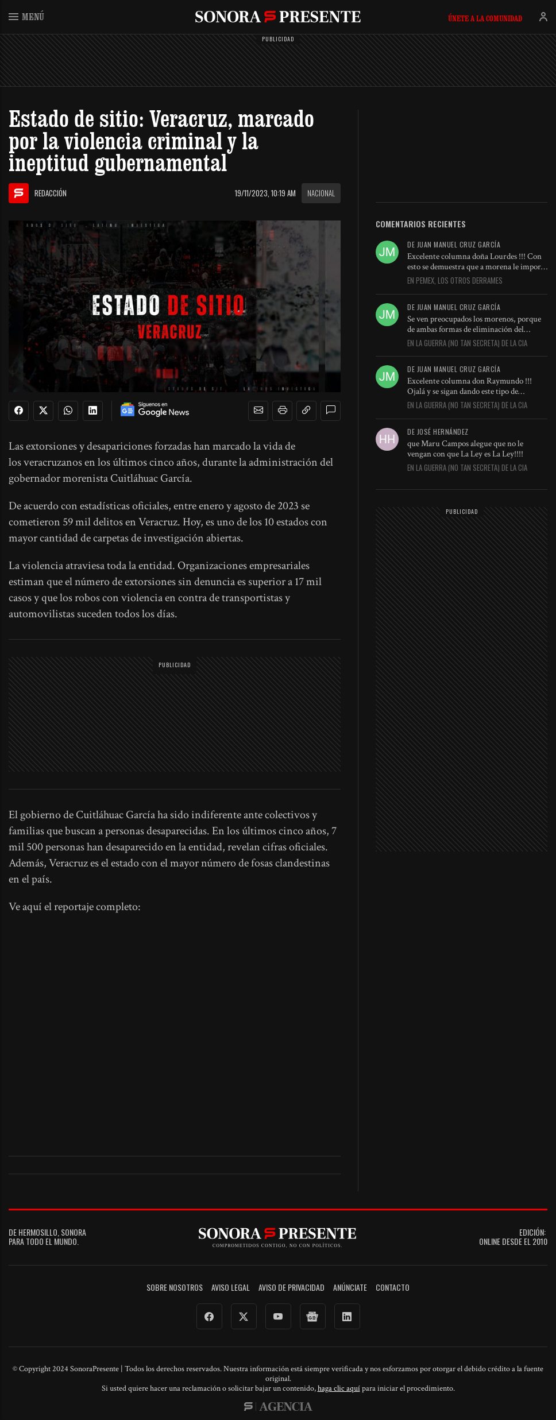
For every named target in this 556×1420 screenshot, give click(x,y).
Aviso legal (230, 1288)
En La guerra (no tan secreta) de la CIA (467, 343)
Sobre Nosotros (174, 1288)
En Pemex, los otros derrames (455, 280)
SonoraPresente (278, 16)
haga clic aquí (339, 1388)
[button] (258, 410)
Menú (26, 16)
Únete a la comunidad (485, 18)
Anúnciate (350, 1288)
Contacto (393, 1288)
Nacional (321, 193)
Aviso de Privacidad (291, 1288)
